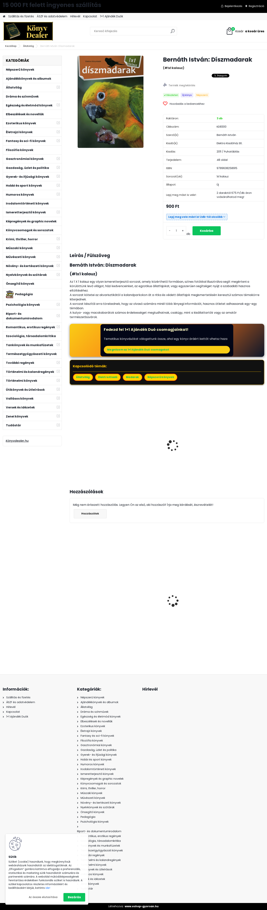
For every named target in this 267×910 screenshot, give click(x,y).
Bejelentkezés (233, 6)
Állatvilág (28, 46)
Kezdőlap (11, 46)
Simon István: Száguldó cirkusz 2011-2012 (237, 603)
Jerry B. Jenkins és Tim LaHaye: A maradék (138, 610)
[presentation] (71, 441)
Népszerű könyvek (161, 377)
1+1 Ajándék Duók (111, 16)
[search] (173, 32)
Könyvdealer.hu (17, 441)
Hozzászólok (90, 513)
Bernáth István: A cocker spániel (189, 444)
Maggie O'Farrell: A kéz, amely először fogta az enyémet (187, 609)
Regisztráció (256, 6)
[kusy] (176, 231)
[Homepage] (4, 16)
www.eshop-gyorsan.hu (142, 906)
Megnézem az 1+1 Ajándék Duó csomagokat (138, 349)
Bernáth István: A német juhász (238, 444)
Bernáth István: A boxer (138, 443)
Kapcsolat (90, 16)
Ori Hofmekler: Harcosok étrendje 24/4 (89, 610)
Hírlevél (75, 16)
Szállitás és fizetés (21, 16)
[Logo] (28, 31)
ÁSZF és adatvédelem (52, 16)
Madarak (132, 377)
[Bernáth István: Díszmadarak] (110, 102)
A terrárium (80, 443)
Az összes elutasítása (43, 897)
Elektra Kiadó (108, 377)
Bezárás (74, 897)
